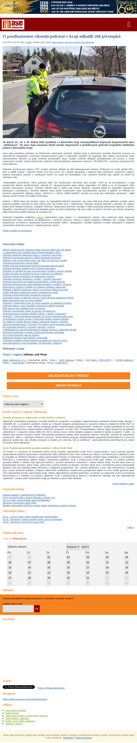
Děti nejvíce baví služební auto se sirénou (24, 308)
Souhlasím (68, 737)
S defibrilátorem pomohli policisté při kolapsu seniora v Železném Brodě (39, 329)
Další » (130, 527)
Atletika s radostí (13, 723)
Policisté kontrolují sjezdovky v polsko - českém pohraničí (32, 279)
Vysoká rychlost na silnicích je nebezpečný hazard (28, 276)
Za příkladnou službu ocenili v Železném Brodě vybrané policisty (36, 319)
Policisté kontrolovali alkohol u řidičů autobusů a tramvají (32, 257)
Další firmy (61, 362)
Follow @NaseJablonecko (51, 688)
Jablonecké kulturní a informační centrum (26, 715)
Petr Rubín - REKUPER (98, 360)
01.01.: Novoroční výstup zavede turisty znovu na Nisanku (32, 519)
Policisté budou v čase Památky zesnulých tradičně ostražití (33, 305)
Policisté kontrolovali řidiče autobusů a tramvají (27, 295)
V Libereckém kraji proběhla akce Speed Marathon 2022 (31, 252)
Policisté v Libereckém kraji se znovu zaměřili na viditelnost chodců (37, 303)
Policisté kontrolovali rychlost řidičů (21, 263)
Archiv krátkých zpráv (123, 483)
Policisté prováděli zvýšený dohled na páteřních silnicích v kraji (35, 340)
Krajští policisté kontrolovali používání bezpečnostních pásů (33, 265)
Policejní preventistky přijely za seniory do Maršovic (29, 311)
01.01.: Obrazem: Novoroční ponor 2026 (23, 522)
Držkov (54, 42)
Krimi (43, 42)
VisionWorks (18, 362)
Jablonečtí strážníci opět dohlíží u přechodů (25, 337)
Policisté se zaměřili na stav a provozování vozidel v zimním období (37, 271)
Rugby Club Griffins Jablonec (20, 721)
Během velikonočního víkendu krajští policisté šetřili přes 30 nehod (37, 249)
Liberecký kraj (79, 42)
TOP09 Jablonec (124, 360)
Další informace (84, 737)
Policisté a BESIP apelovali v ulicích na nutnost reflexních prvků (35, 289)
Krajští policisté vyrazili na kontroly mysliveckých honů (30, 292)
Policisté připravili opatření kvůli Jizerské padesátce (29, 268)
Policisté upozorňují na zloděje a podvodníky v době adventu (34, 281)
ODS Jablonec (66, 360)
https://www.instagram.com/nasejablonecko (25, 699)
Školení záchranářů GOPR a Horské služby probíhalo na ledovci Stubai (39, 505)
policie (40, 217)
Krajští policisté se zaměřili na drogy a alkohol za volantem (33, 273)
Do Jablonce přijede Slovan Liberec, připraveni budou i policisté (35, 321)
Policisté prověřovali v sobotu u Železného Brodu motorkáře (33, 332)
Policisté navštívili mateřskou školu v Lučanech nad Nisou (32, 255)
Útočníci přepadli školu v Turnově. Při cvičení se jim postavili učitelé (37, 324)
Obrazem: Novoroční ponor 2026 (19, 502)
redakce (29, 42)
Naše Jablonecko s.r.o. (14, 360)
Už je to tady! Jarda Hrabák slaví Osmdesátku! (26, 500)
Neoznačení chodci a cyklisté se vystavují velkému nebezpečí (34, 287)
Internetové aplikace (15, 710)
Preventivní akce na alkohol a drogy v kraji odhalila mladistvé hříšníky (38, 297)
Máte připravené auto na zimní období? (23, 300)
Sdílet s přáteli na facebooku (17, 230)
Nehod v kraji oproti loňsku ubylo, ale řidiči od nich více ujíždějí (35, 260)
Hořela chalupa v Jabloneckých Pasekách (24, 494)
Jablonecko (89, 42)
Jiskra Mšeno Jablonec (17, 718)
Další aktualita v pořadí (68, 375)
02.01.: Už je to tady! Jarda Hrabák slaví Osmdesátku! (30, 516)
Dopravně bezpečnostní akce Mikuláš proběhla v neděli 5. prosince (37, 284)
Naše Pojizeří (12, 713)
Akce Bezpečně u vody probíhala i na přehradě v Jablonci (32, 343)
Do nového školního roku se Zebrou (21, 335)
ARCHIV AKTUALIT (68, 385)
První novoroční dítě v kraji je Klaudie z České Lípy (29, 497)
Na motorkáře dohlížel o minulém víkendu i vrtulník (29, 327)
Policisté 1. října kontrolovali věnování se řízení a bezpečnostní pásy (38, 316)
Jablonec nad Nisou (65, 42)
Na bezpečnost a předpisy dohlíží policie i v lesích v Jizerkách (34, 313)
